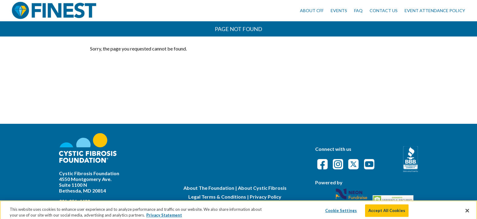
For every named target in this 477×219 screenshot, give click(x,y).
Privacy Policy (265, 197)
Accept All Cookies (386, 212)
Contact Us (384, 10)
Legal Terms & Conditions (217, 197)
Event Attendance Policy (435, 10)
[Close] (467, 212)
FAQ (358, 10)
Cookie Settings (341, 212)
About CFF (312, 10)
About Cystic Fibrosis (262, 188)
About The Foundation (208, 188)
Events (339, 10)
